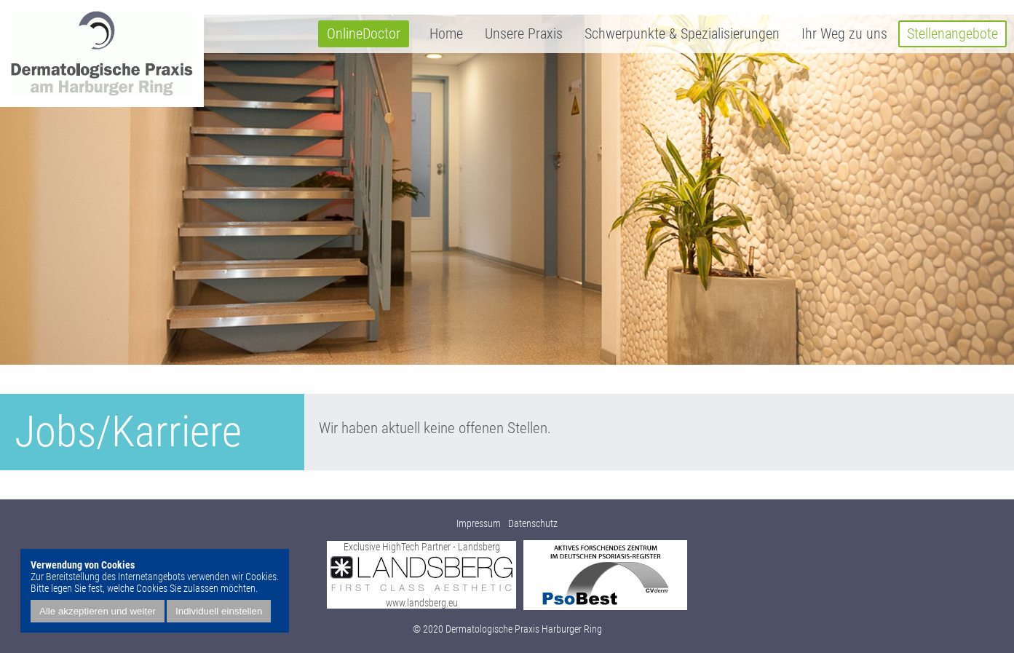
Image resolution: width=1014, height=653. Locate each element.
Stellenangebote (952, 33)
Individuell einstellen (218, 611)
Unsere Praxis (524, 33)
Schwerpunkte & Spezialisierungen (682, 33)
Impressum (478, 523)
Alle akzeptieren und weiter (97, 611)
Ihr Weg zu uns (844, 33)
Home (446, 33)
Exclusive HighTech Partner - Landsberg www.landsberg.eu (421, 575)
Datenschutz (533, 523)
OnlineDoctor (363, 33)
